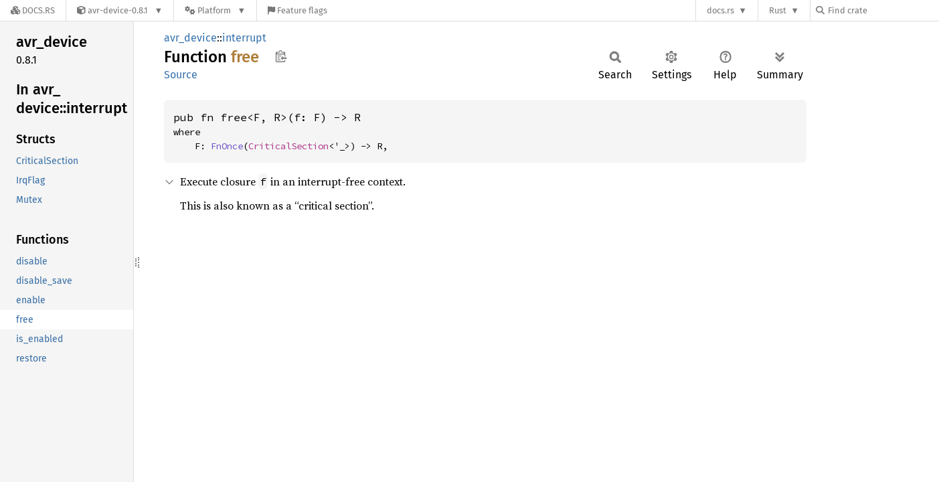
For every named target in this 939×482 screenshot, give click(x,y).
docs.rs (720, 10)
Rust (777, 10)
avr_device (190, 37)
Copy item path (281, 56)
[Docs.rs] (33, 10)
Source (180, 74)
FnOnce (227, 146)
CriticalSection (288, 146)
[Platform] (215, 10)
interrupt (244, 37)
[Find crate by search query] (883, 10)
